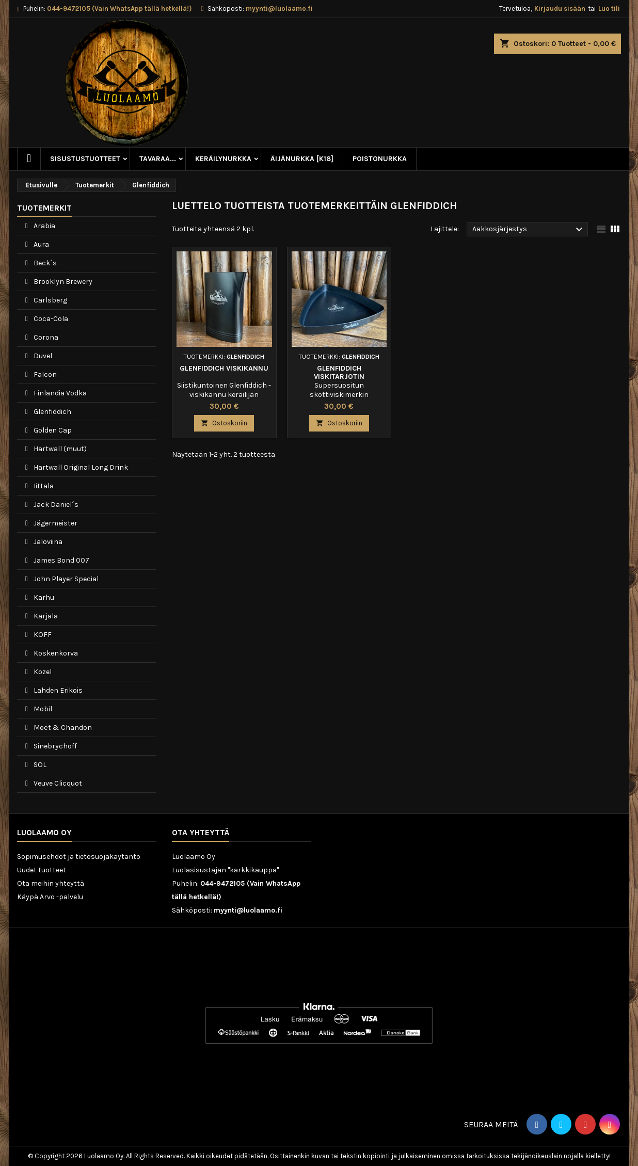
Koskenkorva (55, 653)
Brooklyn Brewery (62, 281)
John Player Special (65, 578)
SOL (39, 764)
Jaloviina (47, 541)
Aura (40, 244)
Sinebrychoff (54, 746)
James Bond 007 (60, 560)
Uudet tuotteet (41, 870)
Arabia (43, 225)
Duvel (42, 356)
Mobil (42, 709)
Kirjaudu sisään (559, 8)
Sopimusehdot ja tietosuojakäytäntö (78, 856)
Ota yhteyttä (200, 832)
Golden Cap (52, 430)
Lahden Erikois (57, 690)
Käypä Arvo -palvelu (50, 896)
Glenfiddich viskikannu (224, 368)
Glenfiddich (51, 411)
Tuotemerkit (44, 208)
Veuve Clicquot (57, 783)
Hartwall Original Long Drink (80, 467)
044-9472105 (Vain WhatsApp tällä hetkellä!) (119, 8)
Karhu (43, 597)
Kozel (42, 671)
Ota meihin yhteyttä (50, 883)
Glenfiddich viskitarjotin (339, 372)
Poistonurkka (380, 158)
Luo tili (609, 8)
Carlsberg (49, 300)
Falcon (44, 374)
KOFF (42, 634)
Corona (45, 337)
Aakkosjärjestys (528, 229)
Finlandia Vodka (59, 393)
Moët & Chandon (62, 727)
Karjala (45, 616)
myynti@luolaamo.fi (279, 8)
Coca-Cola (50, 318)
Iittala (43, 486)
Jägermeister (54, 523)
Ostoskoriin (224, 423)
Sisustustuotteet (85, 158)
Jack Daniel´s (55, 504)
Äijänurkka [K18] (301, 158)
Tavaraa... (157, 158)
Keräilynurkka (223, 158)
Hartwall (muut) (59, 448)
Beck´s (44, 263)
